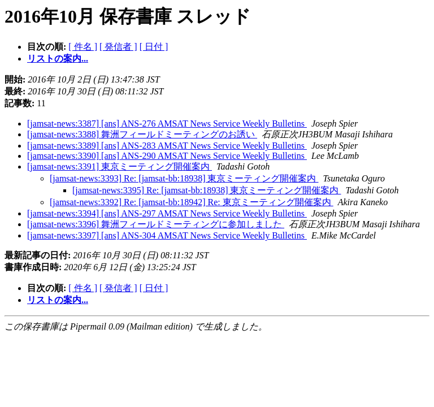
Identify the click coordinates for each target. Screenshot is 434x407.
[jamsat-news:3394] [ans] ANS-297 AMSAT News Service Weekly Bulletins (167, 213)
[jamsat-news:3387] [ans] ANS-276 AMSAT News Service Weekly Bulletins (167, 123)
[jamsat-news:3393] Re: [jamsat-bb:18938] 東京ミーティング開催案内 (184, 178)
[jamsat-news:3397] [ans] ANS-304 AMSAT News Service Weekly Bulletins (167, 235)
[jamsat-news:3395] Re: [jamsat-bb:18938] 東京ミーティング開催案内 (206, 190)
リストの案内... (57, 58)
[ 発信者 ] (118, 46)
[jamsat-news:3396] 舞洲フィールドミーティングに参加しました (155, 224)
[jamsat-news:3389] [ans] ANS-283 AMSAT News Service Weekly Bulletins (167, 145)
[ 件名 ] (82, 46)
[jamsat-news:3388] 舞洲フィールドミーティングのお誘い (142, 134)
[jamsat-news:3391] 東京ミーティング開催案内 (119, 166)
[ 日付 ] (154, 46)
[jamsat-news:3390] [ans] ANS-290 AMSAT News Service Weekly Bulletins (167, 156)
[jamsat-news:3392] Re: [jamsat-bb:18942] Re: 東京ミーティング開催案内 (191, 202)
